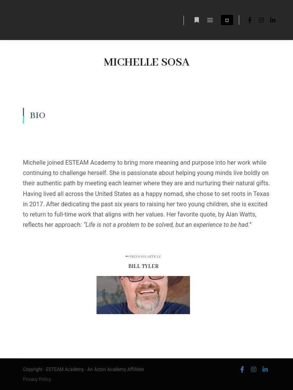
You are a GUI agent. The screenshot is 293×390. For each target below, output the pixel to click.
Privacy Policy (37, 379)
